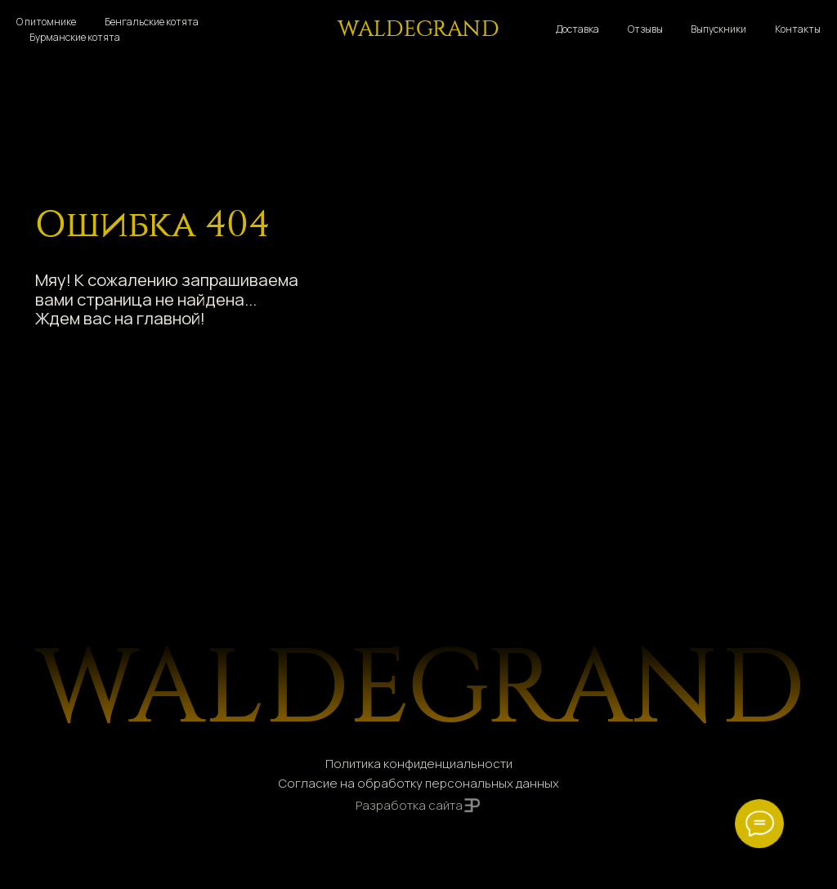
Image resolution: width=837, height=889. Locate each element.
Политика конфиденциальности (418, 763)
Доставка (577, 29)
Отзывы (645, 29)
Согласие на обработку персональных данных (419, 783)
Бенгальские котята (152, 22)
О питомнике (46, 22)
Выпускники (718, 29)
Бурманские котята (74, 37)
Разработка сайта (409, 805)
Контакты (798, 29)
